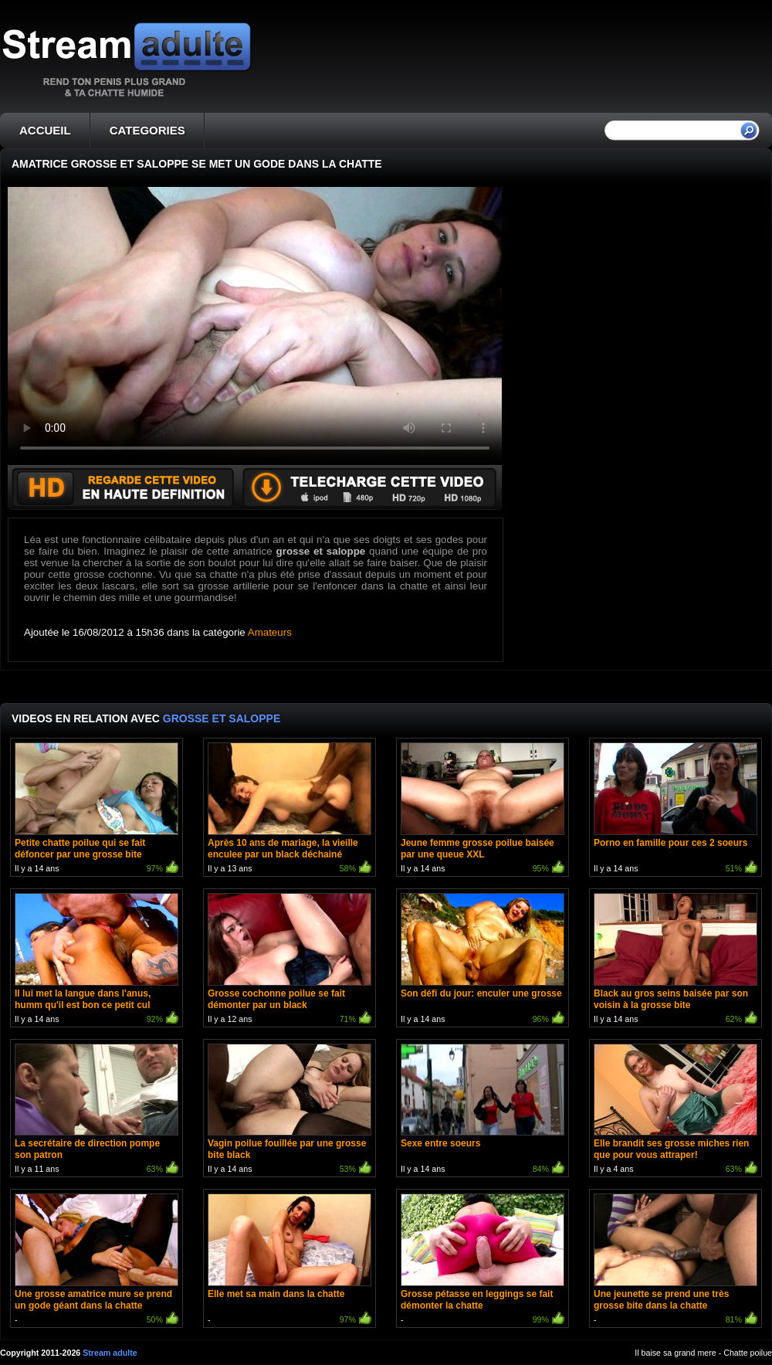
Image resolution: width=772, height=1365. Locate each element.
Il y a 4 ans (675, 1110)
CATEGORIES (147, 130)
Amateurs (270, 632)
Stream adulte (110, 1352)
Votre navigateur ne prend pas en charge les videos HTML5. (255, 326)
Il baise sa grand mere (675, 1352)
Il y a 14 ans (96, 809)
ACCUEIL (45, 130)
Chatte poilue (747, 1352)
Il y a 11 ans (96, 1110)
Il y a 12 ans (289, 960)
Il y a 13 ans (289, 809)
